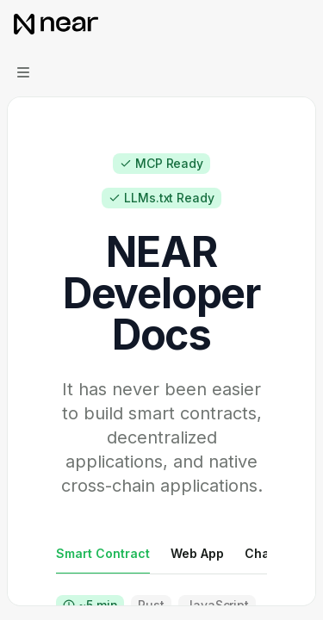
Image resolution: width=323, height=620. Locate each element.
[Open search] (268, 24)
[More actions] (300, 24)
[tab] (103, 553)
